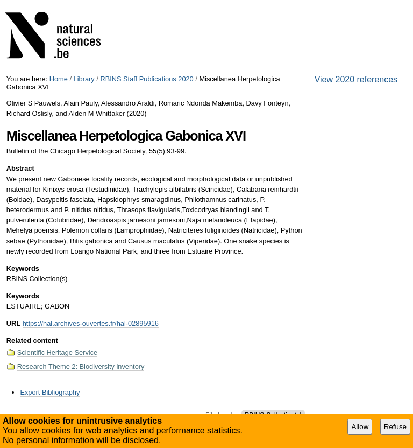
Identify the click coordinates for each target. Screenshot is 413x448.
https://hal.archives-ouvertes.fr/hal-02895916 (91, 323)
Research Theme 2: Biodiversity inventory (81, 366)
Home (58, 79)
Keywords (22, 268)
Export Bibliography (50, 392)
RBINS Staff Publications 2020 (146, 79)
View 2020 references (356, 79)
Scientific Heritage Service (57, 352)
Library (84, 79)
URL (13, 323)
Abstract (20, 168)
